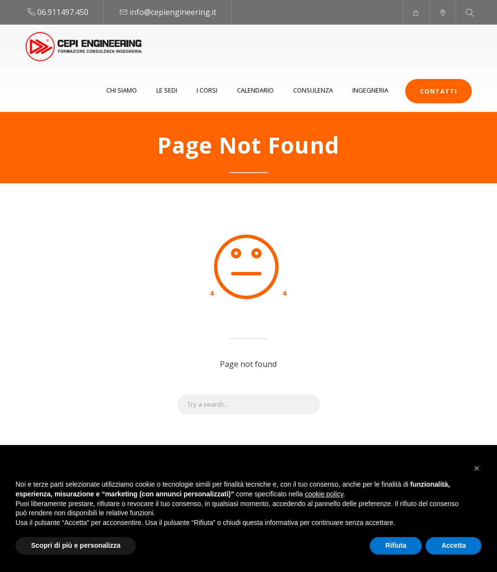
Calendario (255, 90)
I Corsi (207, 90)
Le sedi (166, 90)
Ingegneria (370, 90)
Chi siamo (121, 90)
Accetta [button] (453, 545)
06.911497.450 (62, 12)
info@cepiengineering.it (173, 12)
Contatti (438, 91)
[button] (476, 468)
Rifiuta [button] (396, 545)
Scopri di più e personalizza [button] (75, 545)
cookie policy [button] (324, 494)
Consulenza (313, 90)
